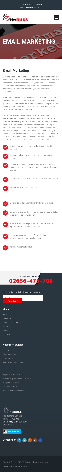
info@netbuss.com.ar (18, 422)
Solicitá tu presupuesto (30, 7)
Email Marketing (9, 354)
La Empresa (8, 318)
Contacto (6, 334)
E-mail (38, 4)
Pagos (5, 330)
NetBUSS (21, 466)
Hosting (6, 350)
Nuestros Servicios (10, 322)
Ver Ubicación (9, 425)
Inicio (5, 314)
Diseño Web (8, 358)
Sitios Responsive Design (13, 362)
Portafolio (7, 326)
